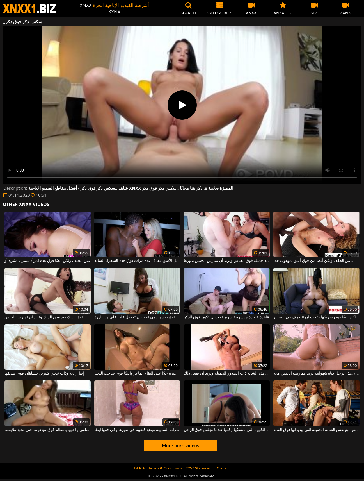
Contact (223, 468)
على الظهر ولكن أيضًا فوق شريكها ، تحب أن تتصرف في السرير (316, 317)
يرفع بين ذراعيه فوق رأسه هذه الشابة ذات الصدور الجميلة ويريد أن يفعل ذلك (227, 373)
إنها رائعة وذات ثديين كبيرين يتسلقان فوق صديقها (44, 373)
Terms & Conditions (165, 468)
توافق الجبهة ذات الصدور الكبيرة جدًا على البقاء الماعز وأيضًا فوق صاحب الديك (137, 373)
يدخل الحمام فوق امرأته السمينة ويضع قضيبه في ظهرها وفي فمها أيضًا (137, 430)
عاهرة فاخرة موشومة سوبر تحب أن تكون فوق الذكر (226, 317)
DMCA (139, 468)
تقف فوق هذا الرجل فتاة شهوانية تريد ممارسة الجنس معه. (316, 373)
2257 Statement (199, 468)
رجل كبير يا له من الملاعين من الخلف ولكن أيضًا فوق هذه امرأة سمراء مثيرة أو (47, 260)
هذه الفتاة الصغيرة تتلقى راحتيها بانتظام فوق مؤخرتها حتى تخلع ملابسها (47, 430)
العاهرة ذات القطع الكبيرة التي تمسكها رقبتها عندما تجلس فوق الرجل (227, 430)
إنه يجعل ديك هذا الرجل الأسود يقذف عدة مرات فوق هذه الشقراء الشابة (137, 260)
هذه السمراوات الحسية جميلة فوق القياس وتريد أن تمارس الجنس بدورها (227, 260)
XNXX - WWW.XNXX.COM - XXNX (29, 8)
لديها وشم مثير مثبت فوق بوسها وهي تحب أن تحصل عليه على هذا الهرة (137, 317)
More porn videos (180, 446)
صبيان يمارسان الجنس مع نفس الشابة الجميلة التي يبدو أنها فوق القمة (316, 430)
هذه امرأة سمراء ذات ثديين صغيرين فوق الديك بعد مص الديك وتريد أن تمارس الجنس (47, 317)
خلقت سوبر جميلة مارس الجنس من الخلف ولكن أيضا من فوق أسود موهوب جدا (316, 260)
